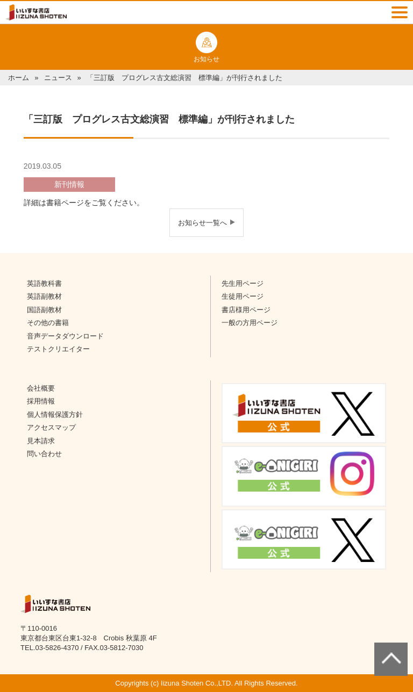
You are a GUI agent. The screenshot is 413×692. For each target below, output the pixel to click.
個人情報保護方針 (55, 414)
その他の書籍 (48, 323)
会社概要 (41, 388)
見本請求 (41, 441)
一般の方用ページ (249, 323)
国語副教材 (44, 310)
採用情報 (41, 401)
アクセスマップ (51, 427)
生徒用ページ (243, 296)
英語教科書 (44, 283)
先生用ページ (243, 283)
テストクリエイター (58, 349)
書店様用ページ (246, 310)
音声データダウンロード (65, 336)
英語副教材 (44, 296)
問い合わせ (44, 454)
